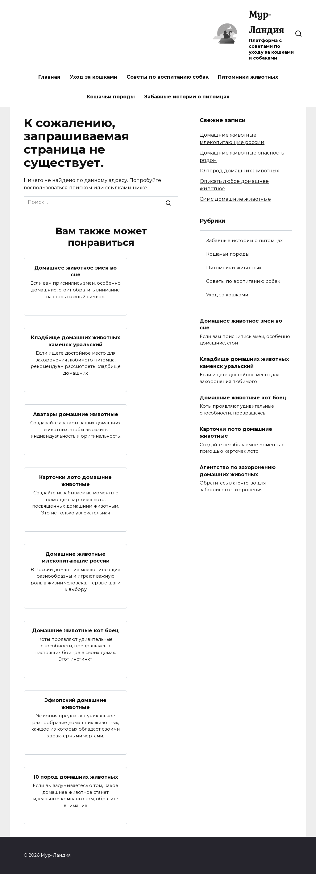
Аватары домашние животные (75, 414)
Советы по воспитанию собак (168, 77)
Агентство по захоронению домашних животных (238, 470)
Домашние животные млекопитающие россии (76, 557)
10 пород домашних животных (75, 777)
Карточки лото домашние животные (75, 480)
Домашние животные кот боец (75, 630)
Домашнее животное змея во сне (75, 271)
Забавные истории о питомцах (186, 97)
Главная (49, 77)
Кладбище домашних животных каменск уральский (75, 341)
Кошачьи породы (111, 97)
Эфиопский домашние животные (75, 703)
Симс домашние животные (235, 199)
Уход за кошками (93, 77)
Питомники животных (248, 77)
